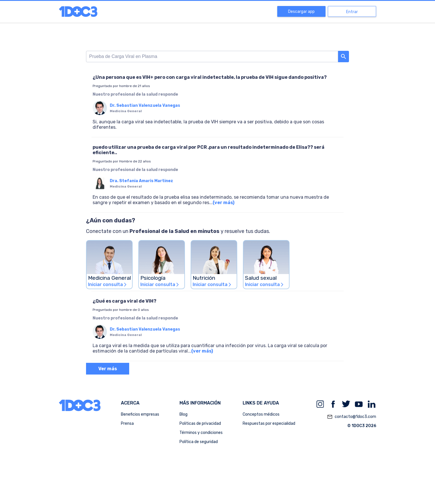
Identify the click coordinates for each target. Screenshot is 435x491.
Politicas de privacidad (200, 423)
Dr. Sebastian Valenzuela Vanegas (145, 105)
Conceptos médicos (261, 414)
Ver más (107, 368)
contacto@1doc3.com (351, 417)
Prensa (127, 423)
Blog (183, 414)
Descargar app (301, 11)
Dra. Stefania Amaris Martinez (141, 180)
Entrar (352, 11)
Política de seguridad (198, 441)
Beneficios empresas (140, 414)
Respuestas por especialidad (269, 423)
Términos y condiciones (201, 432)
